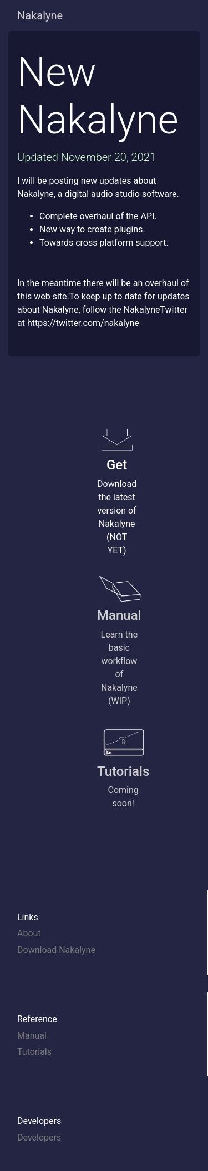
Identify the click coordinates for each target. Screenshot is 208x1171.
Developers (39, 1137)
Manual (32, 1035)
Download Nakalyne (56, 950)
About (29, 933)
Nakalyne (40, 15)
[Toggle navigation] (175, 15)
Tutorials (34, 1051)
